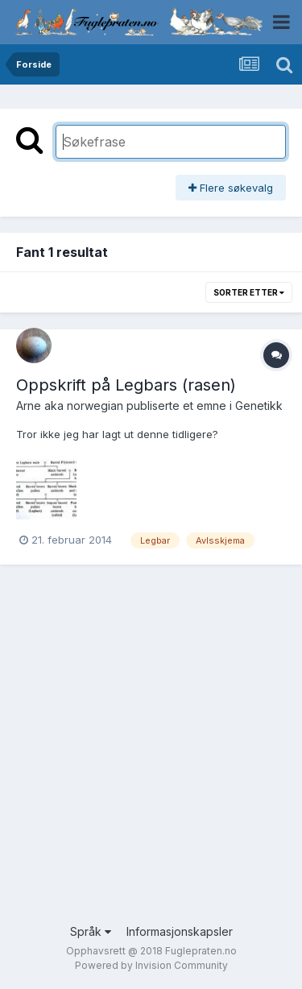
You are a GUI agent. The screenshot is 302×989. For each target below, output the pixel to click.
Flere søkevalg (230, 187)
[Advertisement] (151, 756)
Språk (90, 931)
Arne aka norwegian (69, 405)
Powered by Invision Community (151, 965)
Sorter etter (248, 292)
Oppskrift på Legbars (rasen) (126, 385)
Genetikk (259, 405)
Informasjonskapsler (179, 931)
